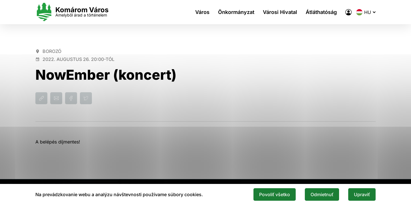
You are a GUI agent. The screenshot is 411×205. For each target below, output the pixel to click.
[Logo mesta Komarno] (71, 12)
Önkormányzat (236, 12)
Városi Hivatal (280, 12)
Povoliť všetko (274, 194)
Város (202, 12)
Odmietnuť (322, 194)
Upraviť (362, 194)
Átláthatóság (321, 12)
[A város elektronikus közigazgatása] (348, 12)
